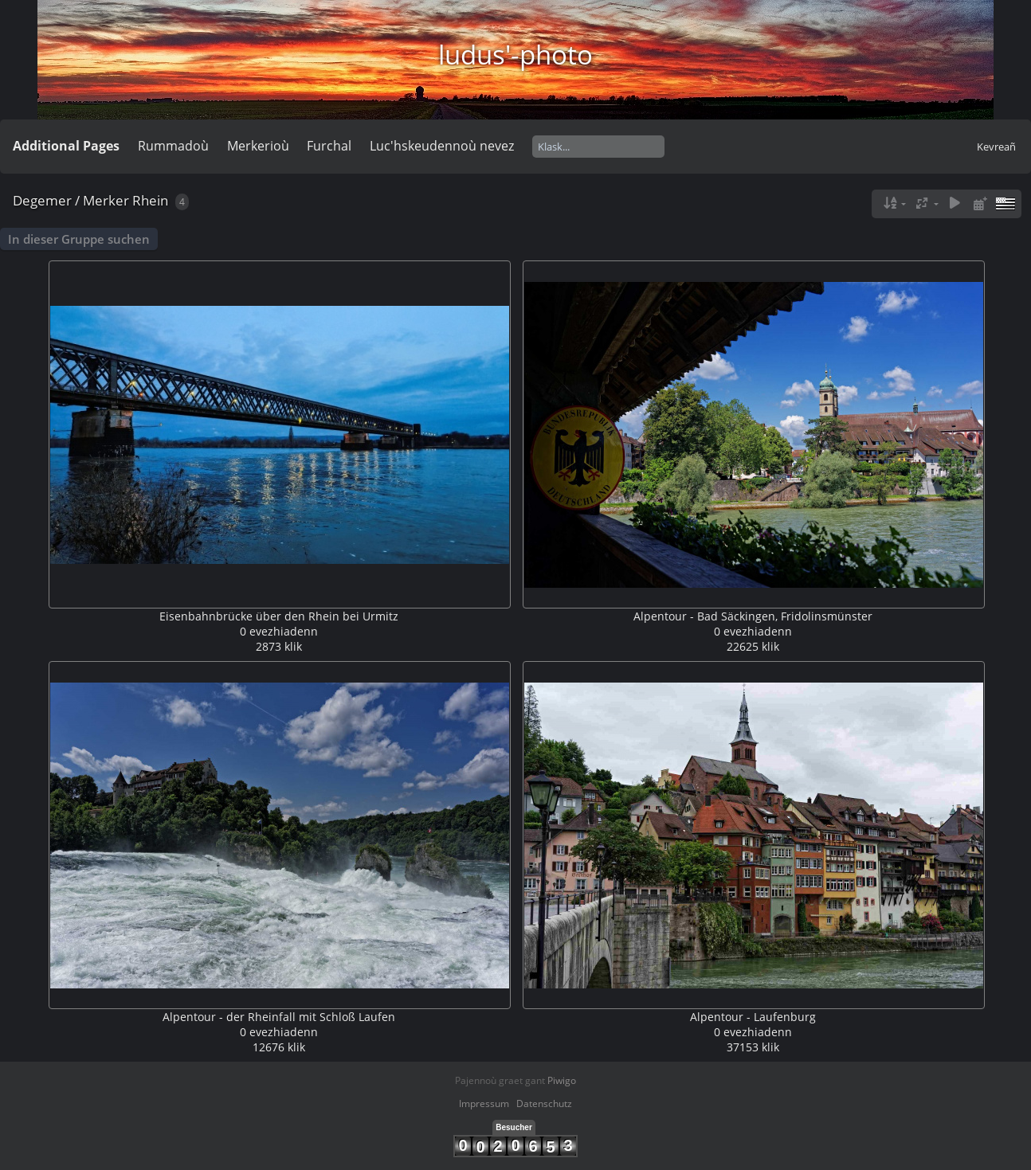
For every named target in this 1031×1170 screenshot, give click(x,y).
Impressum (484, 1103)
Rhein (150, 200)
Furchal (329, 146)
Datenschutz (544, 1103)
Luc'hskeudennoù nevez (442, 146)
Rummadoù (173, 146)
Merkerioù (258, 146)
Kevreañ (996, 146)
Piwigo (561, 1080)
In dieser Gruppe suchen (79, 239)
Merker (106, 200)
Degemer (42, 200)
